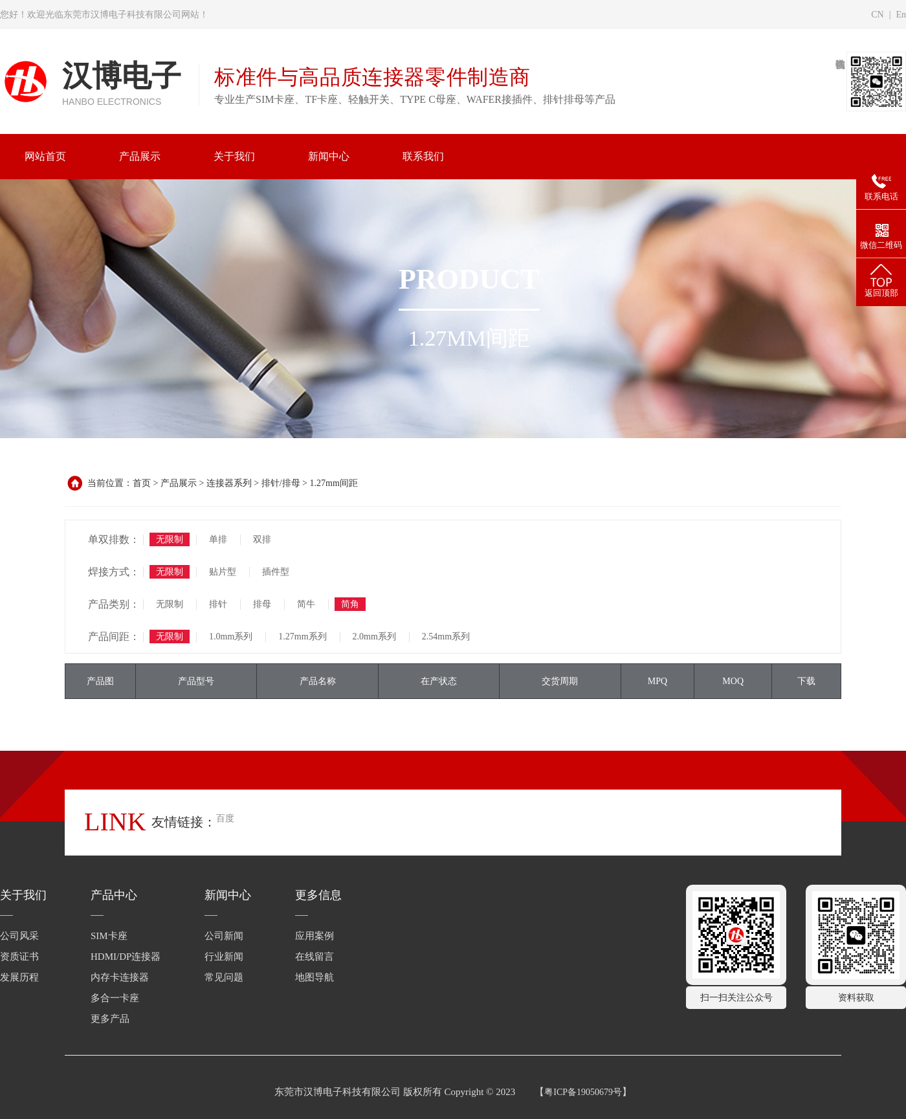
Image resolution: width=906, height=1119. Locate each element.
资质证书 (19, 956)
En (901, 14)
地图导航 (314, 977)
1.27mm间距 (334, 483)
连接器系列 (229, 483)
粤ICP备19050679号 (583, 1092)
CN (877, 14)
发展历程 (19, 977)
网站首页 (45, 156)
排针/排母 (280, 483)
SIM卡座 (109, 936)
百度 (225, 818)
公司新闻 (223, 936)
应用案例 (314, 936)
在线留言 (314, 956)
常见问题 (223, 977)
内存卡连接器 (120, 977)
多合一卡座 (115, 998)
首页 (142, 483)
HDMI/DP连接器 (125, 956)
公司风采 (19, 936)
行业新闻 (223, 956)
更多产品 (110, 1019)
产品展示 (178, 483)
